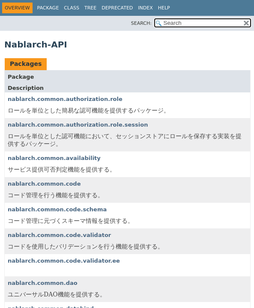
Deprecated (117, 8)
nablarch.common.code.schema (57, 209)
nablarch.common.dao (43, 283)
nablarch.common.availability (54, 158)
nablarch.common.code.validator (59, 235)
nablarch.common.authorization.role (65, 99)
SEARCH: (141, 23)
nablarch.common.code (44, 184)
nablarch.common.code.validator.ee (64, 261)
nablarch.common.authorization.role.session (78, 124)
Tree (90, 8)
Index (145, 8)
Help (164, 8)
